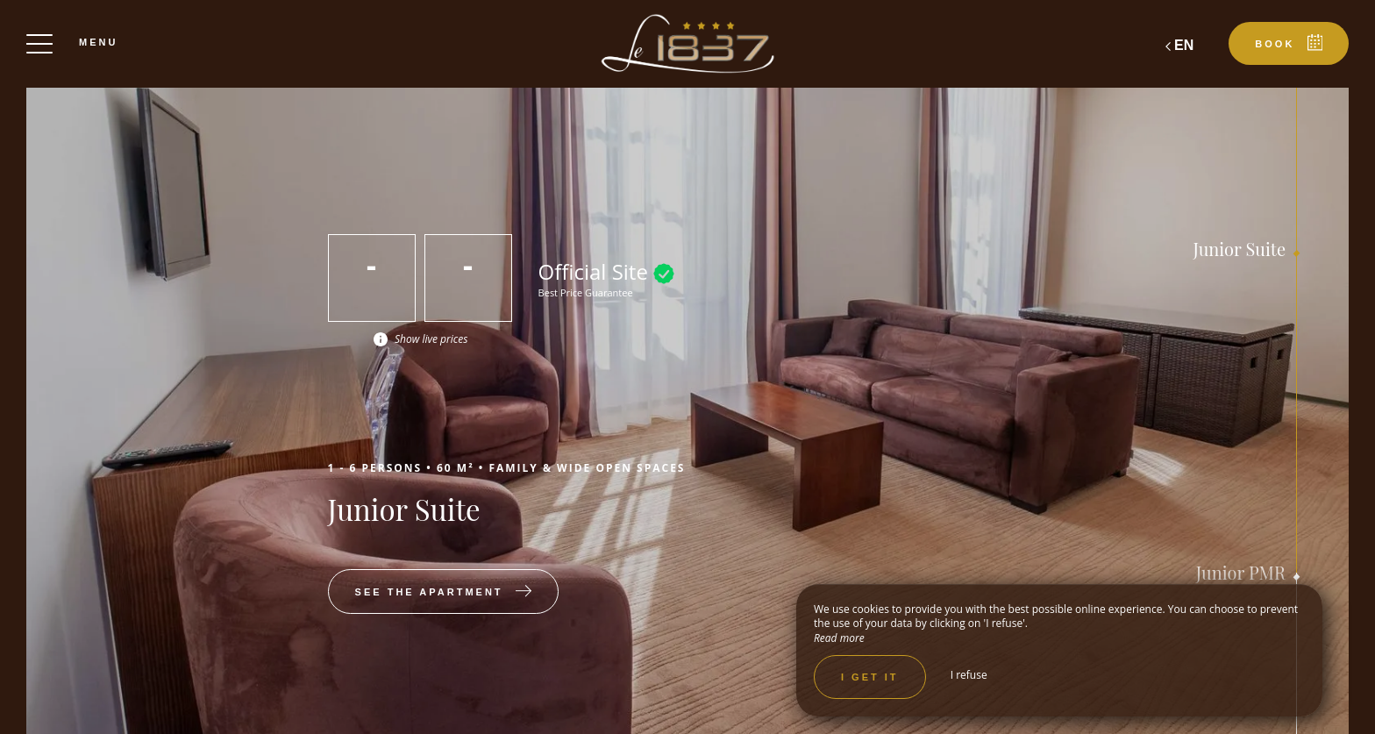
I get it (870, 677)
